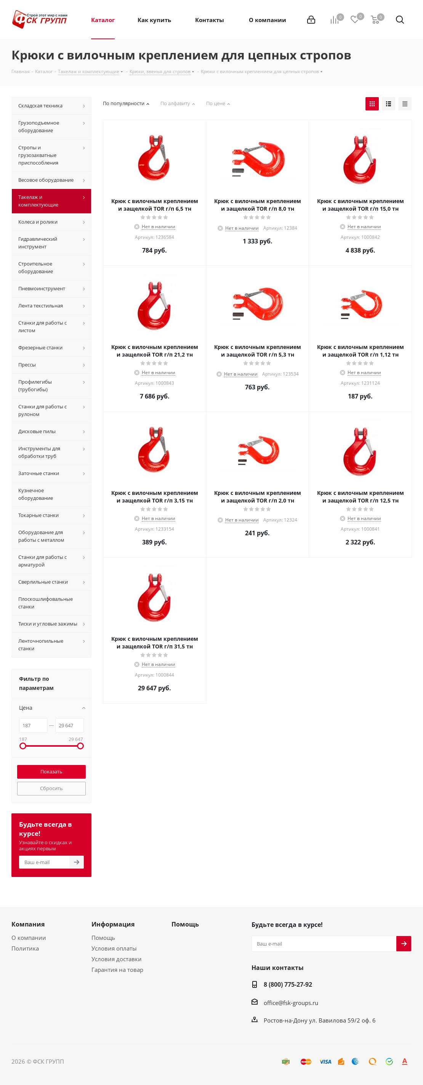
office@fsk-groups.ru (291, 1003)
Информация (113, 924)
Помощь (103, 937)
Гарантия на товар (117, 969)
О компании (28, 937)
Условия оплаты (114, 948)
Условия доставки (116, 959)
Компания (28, 924)
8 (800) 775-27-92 (288, 984)
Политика (25, 948)
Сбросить (51, 788)
